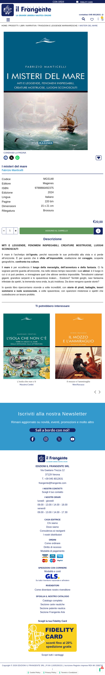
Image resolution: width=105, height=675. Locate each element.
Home (4, 25)
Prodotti (13, 25)
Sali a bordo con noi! (52, 430)
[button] (8, 19)
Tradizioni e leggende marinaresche (57, 25)
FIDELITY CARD (86, 2)
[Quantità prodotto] (10, 231)
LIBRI (22, 25)
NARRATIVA (31, 25)
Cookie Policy (35, 672)
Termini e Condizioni (69, 672)
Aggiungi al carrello (56, 230)
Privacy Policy (50, 672)
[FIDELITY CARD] (77, 2)
